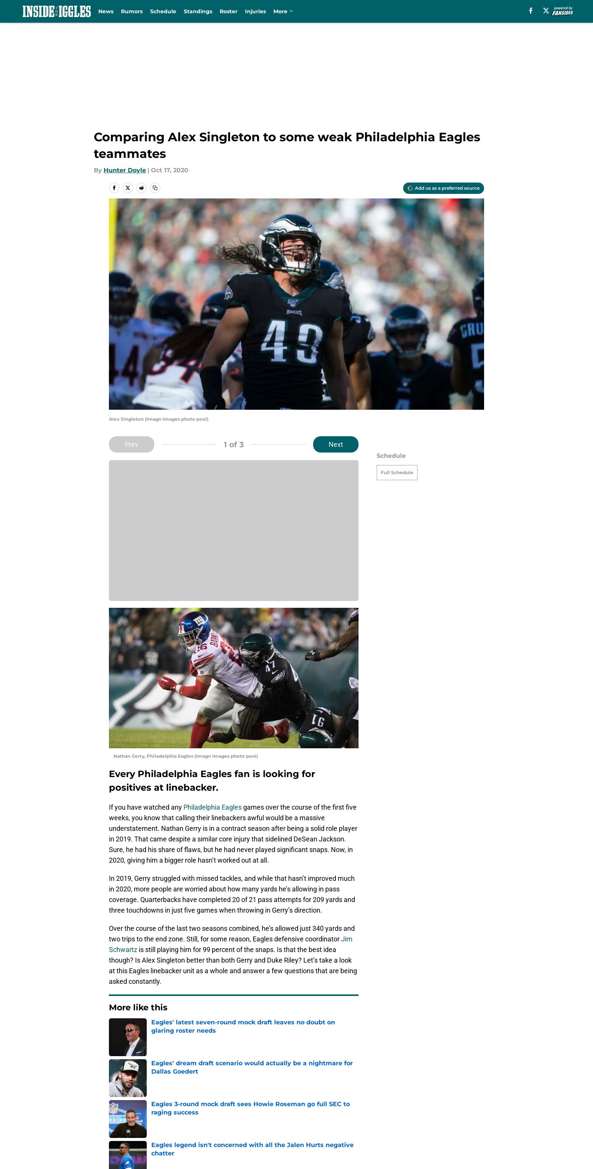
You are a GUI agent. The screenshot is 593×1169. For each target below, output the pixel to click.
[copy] (155, 188)
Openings (204, 1100)
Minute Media (69, 1148)
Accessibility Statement (225, 1128)
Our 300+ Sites (385, 1100)
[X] (546, 11)
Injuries (255, 11)
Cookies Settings (388, 1128)
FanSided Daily (132, 1114)
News (105, 11)
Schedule (163, 11)
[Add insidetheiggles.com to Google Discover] (443, 188)
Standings (198, 11)
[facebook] (530, 11)
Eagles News (151, 1046)
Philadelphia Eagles (212, 807)
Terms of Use (383, 1114)
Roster (229, 11)
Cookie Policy (464, 1114)
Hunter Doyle (125, 170)
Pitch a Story (209, 1114)
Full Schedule (397, 472)
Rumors (132, 11)
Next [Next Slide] (336, 444)
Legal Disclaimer (135, 1128)
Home (117, 1046)
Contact (303, 1100)
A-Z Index (305, 1128)
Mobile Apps (462, 1100)
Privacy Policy (311, 1114)
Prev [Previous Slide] (131, 444)
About (119, 1100)
